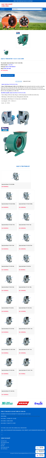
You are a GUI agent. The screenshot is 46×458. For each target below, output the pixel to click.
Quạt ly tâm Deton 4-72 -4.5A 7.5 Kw (8, 349)
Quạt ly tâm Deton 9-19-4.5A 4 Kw (8, 266)
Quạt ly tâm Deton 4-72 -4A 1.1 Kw (30, 349)
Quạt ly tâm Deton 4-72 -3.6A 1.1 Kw (31, 370)
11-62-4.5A (10, 64)
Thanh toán (3, 444)
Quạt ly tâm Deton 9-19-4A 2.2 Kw (8, 287)
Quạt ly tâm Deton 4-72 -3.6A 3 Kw (8, 391)
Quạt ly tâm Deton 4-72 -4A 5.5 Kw (8, 370)
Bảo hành (2, 445)
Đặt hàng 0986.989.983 (7, 75)
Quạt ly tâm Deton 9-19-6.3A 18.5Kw (8, 203)
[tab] (18, 81)
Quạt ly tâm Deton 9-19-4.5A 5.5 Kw (30, 245)
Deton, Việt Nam (7, 68)
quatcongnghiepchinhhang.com (37, 430)
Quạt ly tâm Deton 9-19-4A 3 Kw (30, 266)
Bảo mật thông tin (4, 448)
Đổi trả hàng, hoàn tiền (5, 447)
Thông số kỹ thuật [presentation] (27, 81)
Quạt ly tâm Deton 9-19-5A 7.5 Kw (8, 245)
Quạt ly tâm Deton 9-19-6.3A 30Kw (8, 184)
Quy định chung (4, 440)
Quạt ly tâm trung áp (10, 66)
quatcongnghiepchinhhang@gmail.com (14, 430)
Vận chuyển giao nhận (5, 442)
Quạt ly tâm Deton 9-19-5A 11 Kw (30, 224)
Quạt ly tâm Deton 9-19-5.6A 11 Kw (8, 224)
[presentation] (2, 20)
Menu (2, 9)
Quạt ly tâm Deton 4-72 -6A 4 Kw (8, 307)
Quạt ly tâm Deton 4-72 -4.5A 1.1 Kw (31, 328)
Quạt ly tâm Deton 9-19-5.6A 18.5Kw (31, 203)
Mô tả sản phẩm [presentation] (18, 81)
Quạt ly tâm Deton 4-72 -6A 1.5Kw (30, 287)
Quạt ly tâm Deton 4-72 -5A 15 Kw (8, 328)
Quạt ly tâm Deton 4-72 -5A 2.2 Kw (30, 307)
